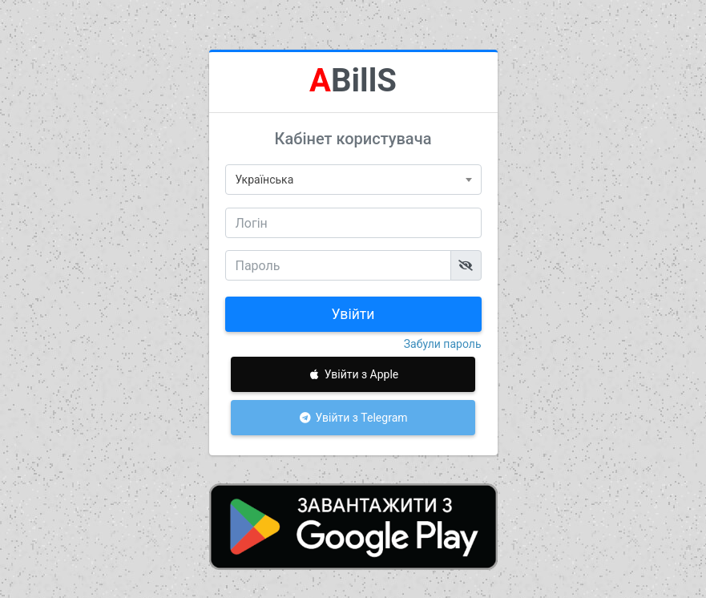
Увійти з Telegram (352, 417)
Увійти (353, 314)
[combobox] (353, 179)
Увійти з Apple (353, 374)
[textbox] (353, 179)
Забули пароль (443, 343)
